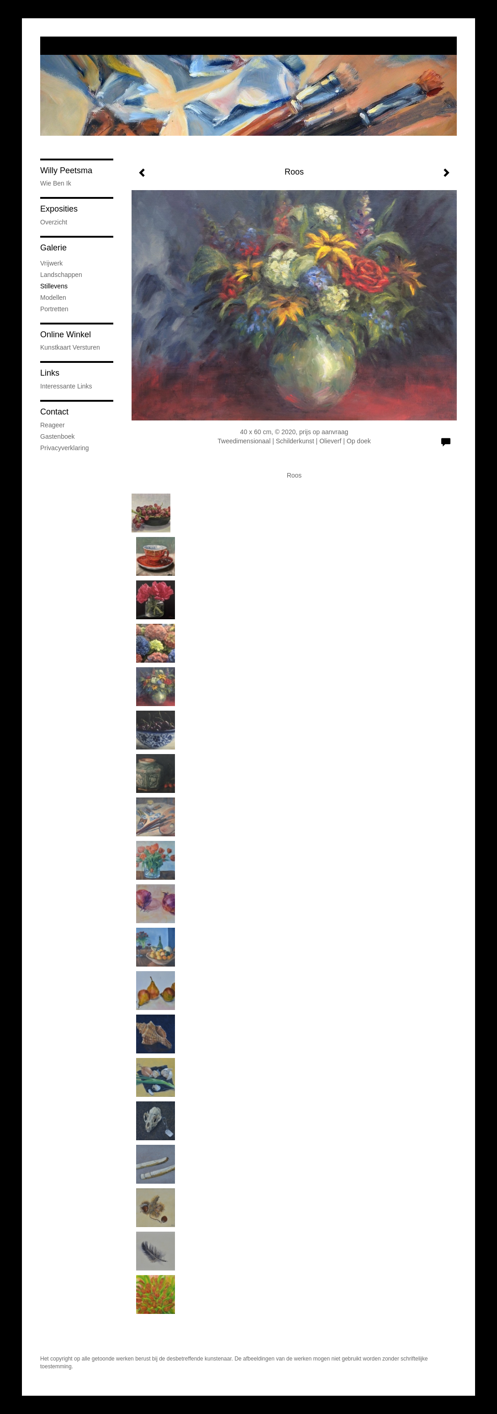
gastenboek (57, 436)
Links (49, 372)
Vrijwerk (51, 263)
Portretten (54, 309)
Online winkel (65, 334)
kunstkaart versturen (70, 347)
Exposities (59, 208)
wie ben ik (55, 183)
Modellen (53, 297)
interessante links (66, 386)
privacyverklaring (64, 448)
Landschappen (61, 274)
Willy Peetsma (66, 170)
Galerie (53, 247)
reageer (52, 425)
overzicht (53, 222)
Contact (54, 411)
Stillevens (54, 286)
